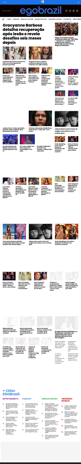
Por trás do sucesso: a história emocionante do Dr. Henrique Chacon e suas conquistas (59, 358)
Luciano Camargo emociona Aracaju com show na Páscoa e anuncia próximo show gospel (60, 82)
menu (4, 2)
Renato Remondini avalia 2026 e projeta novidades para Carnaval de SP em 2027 (27, 331)
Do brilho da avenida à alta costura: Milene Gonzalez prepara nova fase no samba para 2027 (8, 351)
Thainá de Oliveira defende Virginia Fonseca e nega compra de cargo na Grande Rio (33, 352)
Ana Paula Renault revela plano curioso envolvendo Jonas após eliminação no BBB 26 (33, 191)
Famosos (16, 19)
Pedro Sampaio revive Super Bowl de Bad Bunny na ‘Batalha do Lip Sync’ (71, 433)
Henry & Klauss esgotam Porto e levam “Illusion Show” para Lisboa (73, 147)
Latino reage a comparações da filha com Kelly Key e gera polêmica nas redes (71, 285)
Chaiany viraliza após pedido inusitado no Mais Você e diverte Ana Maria (71, 407)
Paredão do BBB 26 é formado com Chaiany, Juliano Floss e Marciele (44, 149)
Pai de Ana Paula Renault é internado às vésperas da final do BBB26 (8, 79)
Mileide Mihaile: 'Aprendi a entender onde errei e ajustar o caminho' (10, 331)
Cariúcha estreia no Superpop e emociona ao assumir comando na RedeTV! (71, 421)
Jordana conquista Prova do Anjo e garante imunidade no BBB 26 (46, 190)
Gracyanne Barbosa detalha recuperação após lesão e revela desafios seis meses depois (23, 34)
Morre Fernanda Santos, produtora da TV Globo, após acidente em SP (44, 331)
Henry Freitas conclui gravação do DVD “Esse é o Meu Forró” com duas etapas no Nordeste (51, 415)
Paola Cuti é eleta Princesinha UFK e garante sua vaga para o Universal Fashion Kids (60, 344)
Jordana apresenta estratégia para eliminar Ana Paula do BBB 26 (20, 190)
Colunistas (67, 19)
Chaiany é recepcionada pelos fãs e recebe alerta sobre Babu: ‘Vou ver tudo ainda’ (56, 286)
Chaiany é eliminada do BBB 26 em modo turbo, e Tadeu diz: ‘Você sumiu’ (40, 129)
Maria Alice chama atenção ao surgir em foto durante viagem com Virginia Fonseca (73, 357)
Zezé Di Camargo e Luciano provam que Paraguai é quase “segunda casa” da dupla (73, 80)
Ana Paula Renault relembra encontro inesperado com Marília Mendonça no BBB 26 (7, 192)
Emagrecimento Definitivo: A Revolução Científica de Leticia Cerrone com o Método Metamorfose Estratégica (66, 334)
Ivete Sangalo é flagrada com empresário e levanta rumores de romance (73, 187)
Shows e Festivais (41, 19)
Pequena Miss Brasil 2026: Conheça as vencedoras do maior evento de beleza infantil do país (73, 346)
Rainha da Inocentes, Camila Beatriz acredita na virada (46, 350)
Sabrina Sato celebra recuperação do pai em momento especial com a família (46, 80)
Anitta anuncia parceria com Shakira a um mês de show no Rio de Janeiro (60, 101)
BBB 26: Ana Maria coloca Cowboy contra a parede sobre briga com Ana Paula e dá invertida (71, 414)
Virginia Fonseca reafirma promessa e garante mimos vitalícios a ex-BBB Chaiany (38, 63)
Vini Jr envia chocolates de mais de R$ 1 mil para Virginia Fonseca (33, 79)
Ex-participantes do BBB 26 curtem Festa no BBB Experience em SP (10, 149)
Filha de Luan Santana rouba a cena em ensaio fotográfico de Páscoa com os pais (21, 80)
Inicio (9, 19)
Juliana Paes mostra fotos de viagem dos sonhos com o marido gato (66, 131)
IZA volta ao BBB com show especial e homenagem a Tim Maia (73, 101)
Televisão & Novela (55, 19)
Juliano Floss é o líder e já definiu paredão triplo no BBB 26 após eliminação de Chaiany (14, 129)
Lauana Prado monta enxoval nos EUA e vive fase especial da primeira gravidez (14, 63)
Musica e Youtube (27, 19)
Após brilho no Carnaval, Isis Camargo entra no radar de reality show (21, 350)
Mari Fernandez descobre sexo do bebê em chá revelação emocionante (59, 187)
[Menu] (3, 19)
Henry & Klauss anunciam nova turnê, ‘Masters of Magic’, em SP (71, 427)
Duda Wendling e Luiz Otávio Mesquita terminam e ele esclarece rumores (60, 147)
